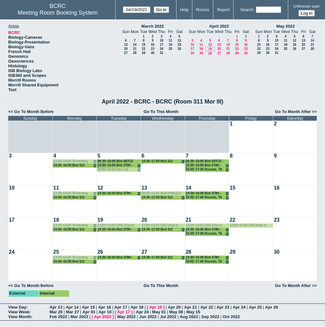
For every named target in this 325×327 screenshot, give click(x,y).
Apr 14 (72, 307)
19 (179, 44)
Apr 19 (155, 307)
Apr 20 (174, 307)
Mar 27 (72, 312)
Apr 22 (206, 307)
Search (246, 9)
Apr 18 (136, 307)
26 (179, 48)
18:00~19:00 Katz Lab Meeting (119, 170)
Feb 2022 (58, 316)
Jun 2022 (148, 316)
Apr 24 (239, 307)
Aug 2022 (189, 316)
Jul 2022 (168, 316)
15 (143, 44)
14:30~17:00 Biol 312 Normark (163, 161)
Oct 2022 (231, 316)
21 (134, 48)
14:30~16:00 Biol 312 (75, 166)
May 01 (159, 312)
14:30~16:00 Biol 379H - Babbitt (119, 166)
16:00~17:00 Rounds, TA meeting (207, 170)
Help (184, 9)
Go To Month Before (34, 111)
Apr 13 (56, 307)
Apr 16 (104, 307)
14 (134, 44)
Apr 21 (190, 307)
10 (161, 40)
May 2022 (285, 26)
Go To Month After (293, 111)
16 (152, 44)
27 (126, 53)
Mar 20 (56, 312)
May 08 (176, 312)
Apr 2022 (102, 316)
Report (223, 9)
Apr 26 (271, 307)
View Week (19, 312)
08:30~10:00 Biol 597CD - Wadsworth (204, 161)
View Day (17, 307)
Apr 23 (222, 307)
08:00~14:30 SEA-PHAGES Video (161, 193)
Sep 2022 (210, 316)
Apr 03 (89, 312)
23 (152, 48)
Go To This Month (160, 111)
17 (161, 44)
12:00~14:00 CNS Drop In (115, 225)
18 (170, 44)
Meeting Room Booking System (57, 13)
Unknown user (306, 6)
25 (170, 48)
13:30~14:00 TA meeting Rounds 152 (75, 161)
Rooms (202, 9)
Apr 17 (120, 307)
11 (170, 40)
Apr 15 (88, 307)
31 (161, 53)
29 (143, 53)
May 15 (193, 312)
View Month (19, 316)
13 (126, 44)
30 (152, 53)
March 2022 (152, 26)
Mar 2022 (79, 316)
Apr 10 (105, 312)
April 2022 (219, 26)
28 (134, 53)
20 (126, 48)
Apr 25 (255, 307)
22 (143, 48)
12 (179, 40)
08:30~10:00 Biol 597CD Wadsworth (115, 161)
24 (161, 48)
